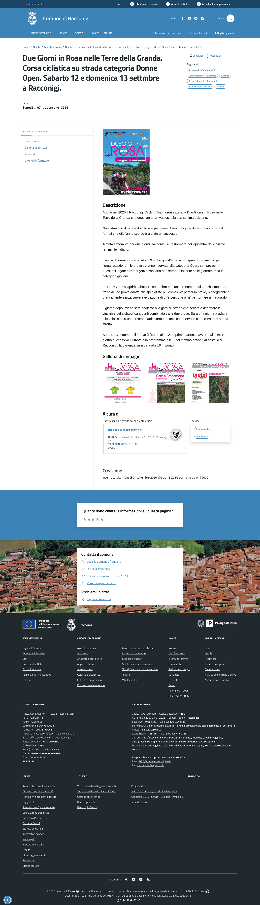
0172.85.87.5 (34, 722)
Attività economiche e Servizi (221, 675)
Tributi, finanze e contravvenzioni (140, 669)
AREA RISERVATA (128, 900)
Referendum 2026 (178, 696)
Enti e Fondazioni (32, 669)
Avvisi (171, 685)
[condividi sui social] (195, 55)
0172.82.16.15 (129, 444)
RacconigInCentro (87, 807)
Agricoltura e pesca (87, 648)
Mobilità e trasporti (132, 659)
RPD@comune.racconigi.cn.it (155, 761)
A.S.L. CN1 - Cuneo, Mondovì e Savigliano (154, 791)
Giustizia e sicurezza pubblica (138, 648)
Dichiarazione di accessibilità (38, 791)
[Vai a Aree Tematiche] (177, 4)
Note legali (28, 839)
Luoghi (208, 653)
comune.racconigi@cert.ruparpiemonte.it (52, 733)
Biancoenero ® (143, 896)
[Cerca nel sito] (230, 18)
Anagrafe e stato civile (89, 659)
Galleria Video (212, 669)
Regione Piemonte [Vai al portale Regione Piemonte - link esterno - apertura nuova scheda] (34, 4)
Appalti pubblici (85, 664)
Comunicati (174, 664)
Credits (26, 850)
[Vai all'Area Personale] (213, 4)
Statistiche (28, 860)
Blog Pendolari (139, 786)
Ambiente (82, 653)
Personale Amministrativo (37, 675)
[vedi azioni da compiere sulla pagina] (213, 55)
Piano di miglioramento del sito (39, 797)
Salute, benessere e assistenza (139, 664)
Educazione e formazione (91, 685)
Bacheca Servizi (31, 823)
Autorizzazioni (85, 669)
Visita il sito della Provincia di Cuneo (96, 791)
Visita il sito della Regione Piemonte (97, 786)
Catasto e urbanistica (88, 675)
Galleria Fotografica (215, 664)
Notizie (172, 648)
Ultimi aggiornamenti (34, 855)
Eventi (208, 648)
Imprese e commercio (134, 653)
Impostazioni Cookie (33, 844)
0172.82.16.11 (35, 718)
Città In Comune (195, 891)
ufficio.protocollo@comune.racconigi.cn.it (52, 737)
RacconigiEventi (86, 802)
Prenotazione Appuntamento (39, 807)
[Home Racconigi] (58, 18)
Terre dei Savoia (139, 802)
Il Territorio (210, 659)
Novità (36, 47)
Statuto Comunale (33, 829)
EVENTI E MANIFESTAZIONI (124, 430)
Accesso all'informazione (168, 33)
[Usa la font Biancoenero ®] (144, 4)
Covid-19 (173, 680)
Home (26, 47)
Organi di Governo (32, 648)
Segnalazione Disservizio (36, 813)
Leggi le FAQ (29, 802)
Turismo (126, 675)
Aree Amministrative (34, 653)
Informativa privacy (33, 834)
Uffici (25, 659)
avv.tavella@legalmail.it (150, 765)
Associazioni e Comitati (217, 680)
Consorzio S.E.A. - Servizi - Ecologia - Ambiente (157, 797)
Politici (26, 680)
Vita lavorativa (130, 680)
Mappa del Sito (31, 866)
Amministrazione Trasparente (39, 786)
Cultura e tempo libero (89, 680)
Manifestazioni (52, 47)
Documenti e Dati (32, 664)
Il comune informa (178, 659)
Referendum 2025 (178, 691)
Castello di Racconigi (88, 797)
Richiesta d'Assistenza (35, 818)
